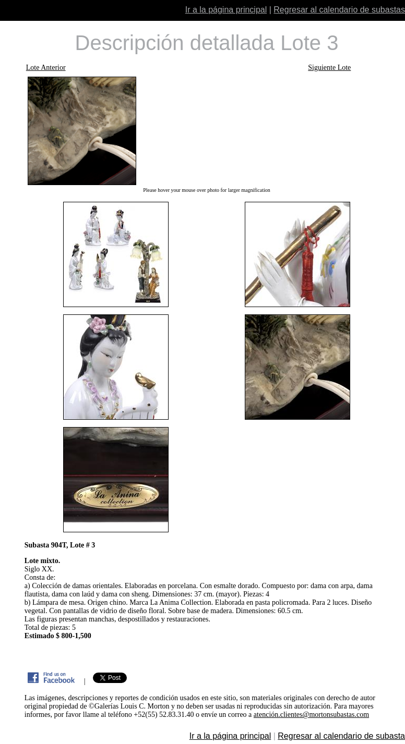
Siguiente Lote (329, 67)
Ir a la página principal (226, 9)
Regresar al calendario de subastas (339, 9)
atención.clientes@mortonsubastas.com (311, 714)
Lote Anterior (46, 67)
